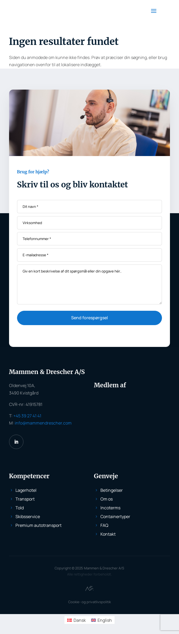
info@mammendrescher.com (43, 423)
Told (19, 508)
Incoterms (110, 508)
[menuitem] (76, 620)
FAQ (104, 525)
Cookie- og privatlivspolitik (89, 601)
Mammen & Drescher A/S (104, 568)
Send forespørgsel (89, 318)
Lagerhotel (25, 490)
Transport (25, 499)
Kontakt (108, 534)
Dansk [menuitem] (80, 620)
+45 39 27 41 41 (27, 416)
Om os (106, 499)
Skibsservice (27, 516)
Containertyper (115, 516)
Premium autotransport (38, 525)
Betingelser (111, 490)
